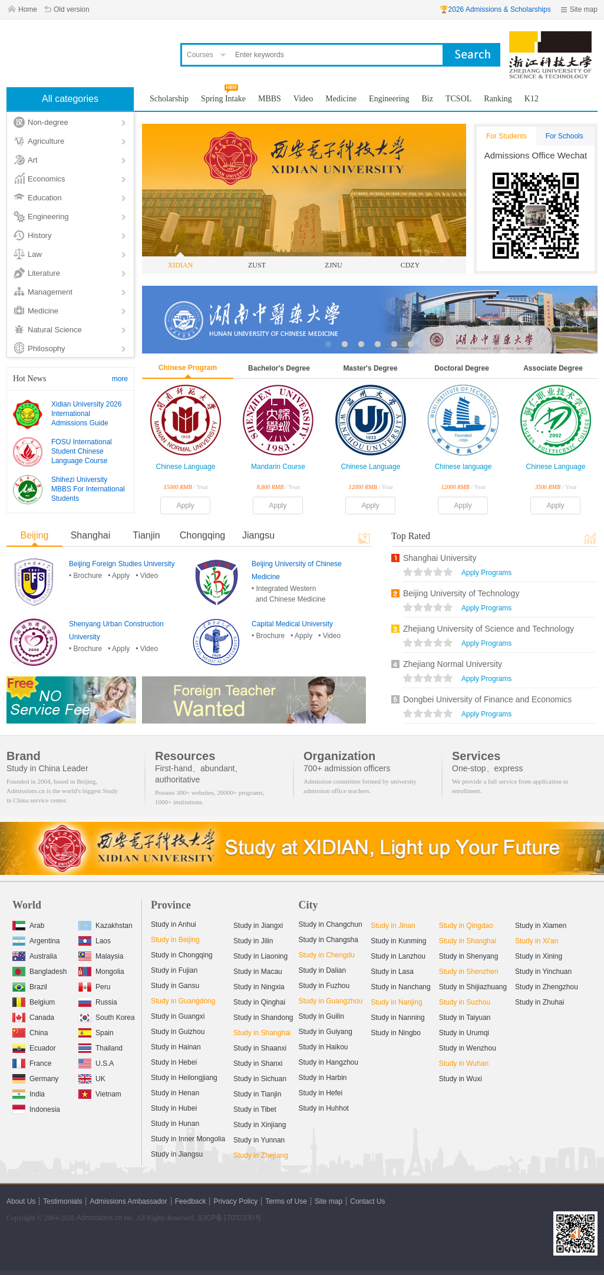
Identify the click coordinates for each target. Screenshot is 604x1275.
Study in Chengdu (327, 955)
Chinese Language (186, 467)
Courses (200, 55)
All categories (70, 99)
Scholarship (169, 98)
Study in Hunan (175, 1123)
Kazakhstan (105, 924)
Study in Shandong (263, 1017)
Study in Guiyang (325, 1032)
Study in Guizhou (177, 1032)
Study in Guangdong (183, 1001)
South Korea (106, 1016)
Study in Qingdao (466, 925)
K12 (531, 98)
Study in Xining (538, 956)
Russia (97, 1001)
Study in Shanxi (257, 1063)
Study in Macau (257, 971)
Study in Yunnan (259, 1140)
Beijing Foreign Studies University (121, 564)
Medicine (43, 310)
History (39, 235)
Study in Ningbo (396, 1033)
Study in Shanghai (262, 1033)
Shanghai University (440, 558)
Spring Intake (223, 98)
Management (50, 292)
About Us (20, 1201)
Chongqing (202, 535)
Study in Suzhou (464, 1002)
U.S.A (96, 1062)
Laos (94, 939)
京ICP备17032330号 (229, 1218)
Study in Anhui (173, 924)
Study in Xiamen (540, 925)
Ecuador (34, 1047)
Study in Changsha (328, 940)
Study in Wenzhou (467, 1048)
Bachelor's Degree (279, 368)
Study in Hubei (174, 1108)
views (428, 573)
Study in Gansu (175, 986)
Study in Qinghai (259, 1002)
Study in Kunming (398, 941)
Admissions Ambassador (128, 1201)
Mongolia (101, 970)
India (28, 1092)
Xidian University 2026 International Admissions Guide (86, 413)
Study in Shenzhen (469, 971)
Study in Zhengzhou (546, 987)
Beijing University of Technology (461, 593)
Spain (96, 1031)
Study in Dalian (322, 970)
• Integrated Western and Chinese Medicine (288, 593)
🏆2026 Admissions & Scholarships (495, 9)
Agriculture (46, 141)
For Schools (564, 136)
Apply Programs (486, 573)
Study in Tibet (254, 1109)
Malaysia (100, 955)
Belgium (33, 1001)
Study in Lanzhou (398, 956)
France (31, 1062)
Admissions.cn (99, 1218)
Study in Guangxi (177, 1016)
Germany (35, 1077)
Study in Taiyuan (465, 1017)
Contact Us (367, 1201)
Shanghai (91, 535)
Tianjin (146, 535)
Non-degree (48, 122)
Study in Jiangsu (177, 1154)
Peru (94, 985)
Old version (72, 9)
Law (35, 254)
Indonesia (36, 1108)
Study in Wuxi (460, 1079)
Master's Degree (370, 368)
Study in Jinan (393, 925)
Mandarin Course (278, 467)
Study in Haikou (323, 1047)
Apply (185, 505)
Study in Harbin (323, 1077)
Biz (427, 98)
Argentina (36, 939)
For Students (506, 136)
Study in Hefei (321, 1093)
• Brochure (85, 576)
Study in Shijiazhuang (473, 987)
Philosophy (46, 348)
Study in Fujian (174, 970)
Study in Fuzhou (324, 986)
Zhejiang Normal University (452, 664)
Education (45, 197)
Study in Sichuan (259, 1079)
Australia (34, 955)
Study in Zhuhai (539, 1002)
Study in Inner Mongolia (188, 1139)
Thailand (100, 1047)
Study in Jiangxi (258, 925)
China (30, 1031)
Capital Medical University (292, 624)
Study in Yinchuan (543, 971)
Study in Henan (175, 1093)
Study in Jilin (253, 941)
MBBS (269, 98)
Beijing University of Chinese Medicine (297, 570)
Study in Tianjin (257, 1094)
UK (91, 1077)
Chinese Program (188, 368)
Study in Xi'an (536, 941)
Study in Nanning (397, 1017)
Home (27, 9)
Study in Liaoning (260, 956)
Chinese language (463, 467)
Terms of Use (286, 1201)
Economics (46, 178)
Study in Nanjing (396, 1002)
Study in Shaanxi (259, 1048)
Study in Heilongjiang (184, 1077)
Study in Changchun (330, 924)
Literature (44, 273)
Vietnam (99, 1092)
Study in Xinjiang (259, 1125)
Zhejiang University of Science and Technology (488, 628)
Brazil (29, 985)
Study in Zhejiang (260, 1155)
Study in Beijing (175, 940)
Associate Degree (553, 368)
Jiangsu (258, 535)
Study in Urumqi (464, 1033)
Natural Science (55, 329)
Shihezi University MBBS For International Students (88, 489)
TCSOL (458, 98)
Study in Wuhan (464, 1063)
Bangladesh (39, 970)
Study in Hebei (174, 1062)
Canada (33, 1016)
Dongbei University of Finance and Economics (487, 699)
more (120, 379)
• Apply (119, 576)
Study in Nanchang (400, 987)
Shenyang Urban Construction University (116, 630)
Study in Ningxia (259, 987)
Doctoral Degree (461, 368)
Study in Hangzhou (328, 1062)
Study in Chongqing (182, 955)
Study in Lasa (392, 971)
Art (33, 160)
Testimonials (62, 1201)
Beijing (34, 535)
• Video (147, 576)
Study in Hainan (176, 1047)
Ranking (497, 98)
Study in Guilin (321, 1016)
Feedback (190, 1201)
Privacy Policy (235, 1201)
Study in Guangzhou (331, 1001)
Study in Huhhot (324, 1108)
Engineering (48, 216)
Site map (584, 9)
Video (303, 98)
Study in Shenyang (469, 956)
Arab (28, 924)
